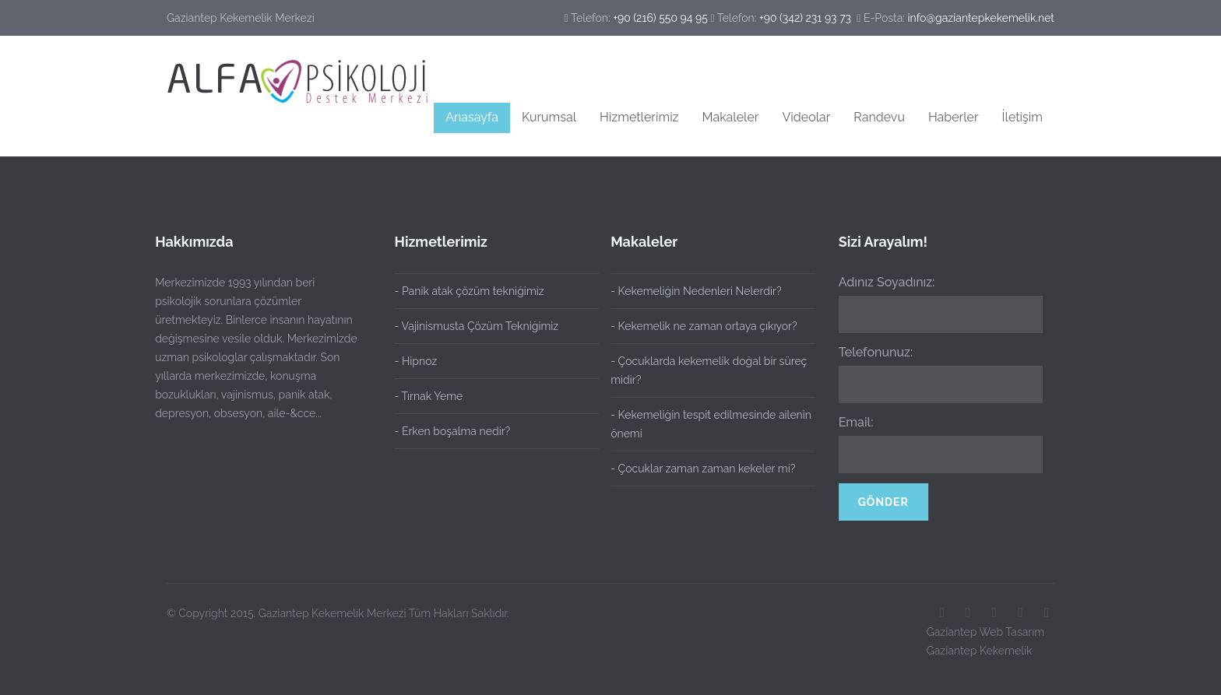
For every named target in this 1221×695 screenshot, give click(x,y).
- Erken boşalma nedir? (453, 431)
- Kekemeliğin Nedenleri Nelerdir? (692, 291)
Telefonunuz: (873, 352)
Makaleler (730, 117)
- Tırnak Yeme (429, 396)
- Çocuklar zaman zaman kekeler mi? (699, 468)
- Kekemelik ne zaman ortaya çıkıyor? (700, 326)
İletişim (1022, 117)
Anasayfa (471, 117)
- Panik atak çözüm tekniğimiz (469, 291)
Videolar (806, 117)
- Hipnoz (416, 361)
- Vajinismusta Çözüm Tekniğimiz (477, 326)
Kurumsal (549, 117)
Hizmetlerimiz (639, 117)
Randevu (879, 117)
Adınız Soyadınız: (884, 282)
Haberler (953, 117)
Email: (853, 422)
